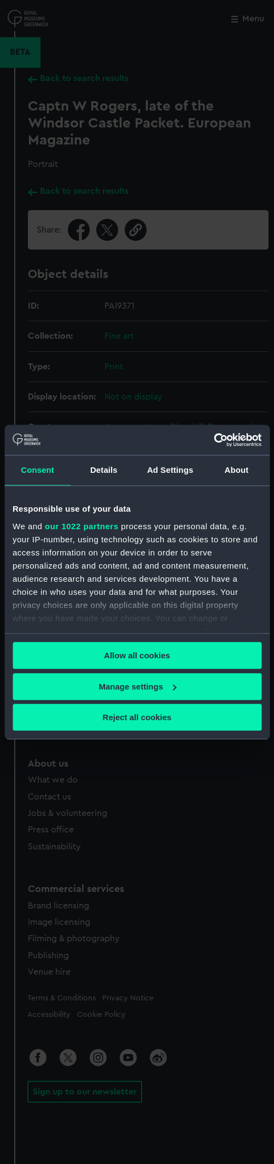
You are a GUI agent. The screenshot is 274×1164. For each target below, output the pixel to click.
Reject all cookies (137, 717)
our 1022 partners (81, 526)
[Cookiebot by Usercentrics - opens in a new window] (213, 440)
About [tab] (236, 469)
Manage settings (137, 686)
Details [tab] (104, 469)
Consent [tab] (37, 469)
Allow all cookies (137, 655)
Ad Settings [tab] (170, 469)
